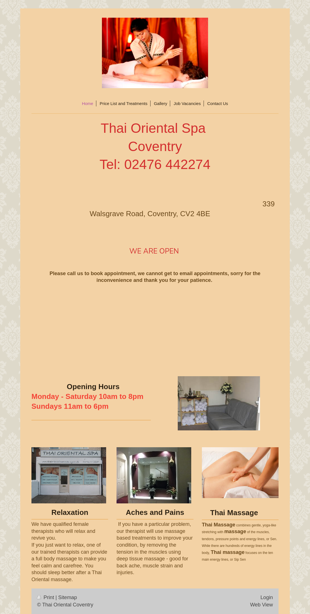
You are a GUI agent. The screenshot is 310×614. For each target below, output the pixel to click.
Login (266, 597)
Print (46, 597)
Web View (261, 605)
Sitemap (67, 597)
